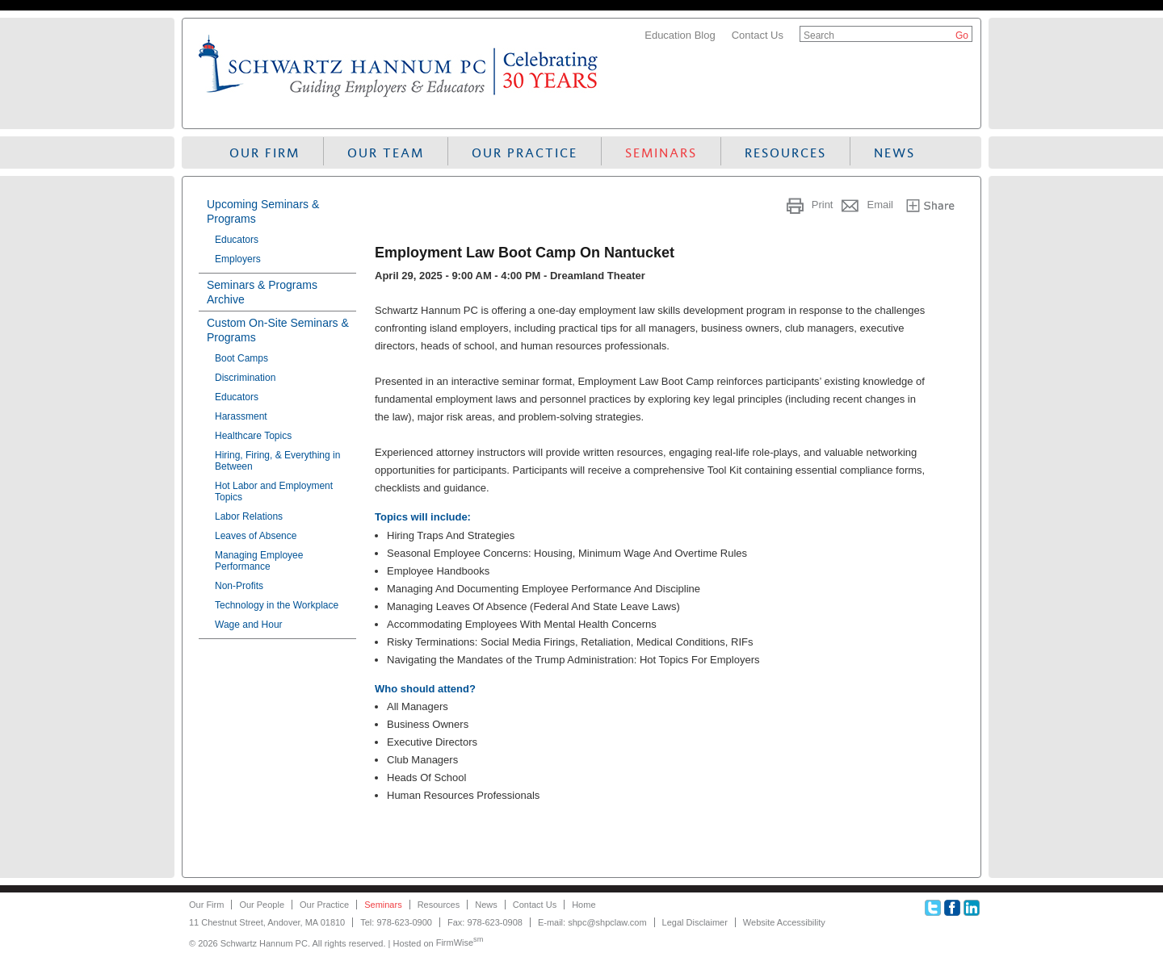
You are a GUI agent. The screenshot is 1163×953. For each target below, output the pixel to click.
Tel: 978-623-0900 (396, 922)
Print (822, 205)
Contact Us (757, 35)
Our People (261, 904)
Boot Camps (241, 358)
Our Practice (524, 153)
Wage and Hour (249, 624)
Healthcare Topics (253, 435)
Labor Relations (249, 516)
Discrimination (245, 377)
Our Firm (264, 153)
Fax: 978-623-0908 (485, 922)
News (894, 153)
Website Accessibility (784, 922)
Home (583, 904)
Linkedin (972, 908)
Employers (238, 259)
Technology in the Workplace (276, 605)
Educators (236, 239)
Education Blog (679, 35)
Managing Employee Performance (259, 561)
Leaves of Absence (255, 535)
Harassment (241, 416)
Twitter (933, 908)
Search (819, 35)
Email (880, 205)
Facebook (952, 908)
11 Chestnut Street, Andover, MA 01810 (267, 922)
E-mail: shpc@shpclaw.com (592, 922)
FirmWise (460, 942)
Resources (785, 153)
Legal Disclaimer (695, 922)
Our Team (385, 153)
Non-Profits (239, 585)
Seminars (661, 153)
